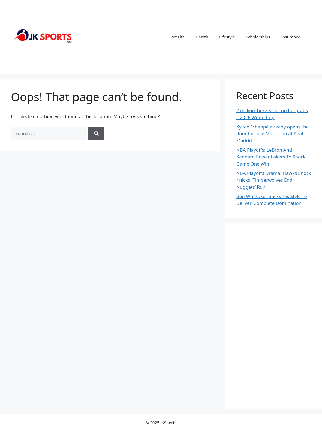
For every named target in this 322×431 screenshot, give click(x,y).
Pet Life (177, 37)
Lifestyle (227, 37)
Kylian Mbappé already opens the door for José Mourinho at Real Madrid (272, 134)
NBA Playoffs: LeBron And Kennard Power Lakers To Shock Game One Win (271, 157)
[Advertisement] (273, 316)
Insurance (290, 37)
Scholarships (258, 37)
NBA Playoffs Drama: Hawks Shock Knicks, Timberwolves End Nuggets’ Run (273, 180)
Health (201, 37)
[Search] (96, 133)
